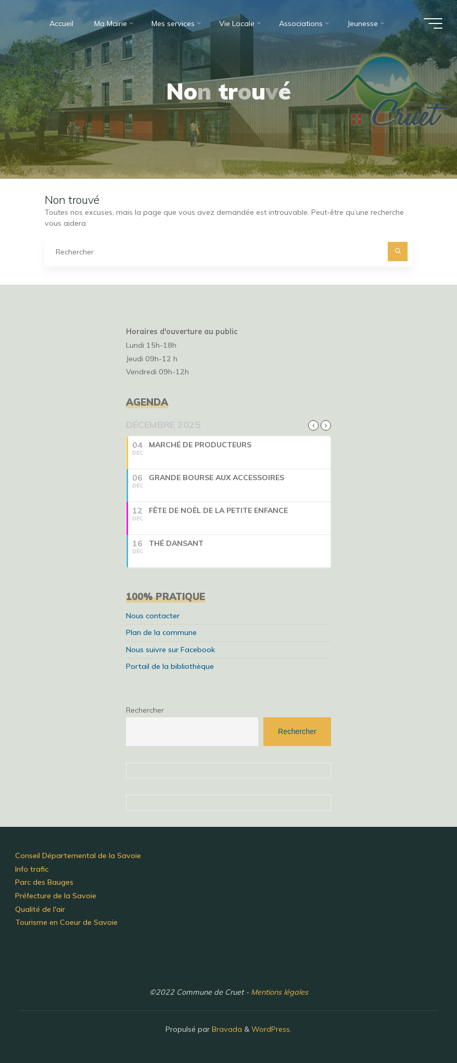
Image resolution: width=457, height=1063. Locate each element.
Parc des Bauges (44, 882)
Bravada (226, 1029)
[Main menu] (433, 23)
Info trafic (31, 869)
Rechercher (145, 710)
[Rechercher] (397, 251)
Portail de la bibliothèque (170, 666)
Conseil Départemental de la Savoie (78, 855)
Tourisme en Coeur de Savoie (66, 922)
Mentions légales (279, 992)
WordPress (270, 1029)
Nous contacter (153, 615)
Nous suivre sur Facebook (170, 649)
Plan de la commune (161, 632)
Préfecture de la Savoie (55, 895)
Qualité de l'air (40, 909)
